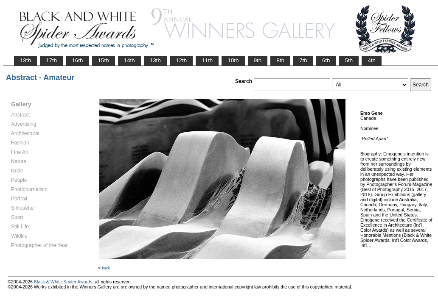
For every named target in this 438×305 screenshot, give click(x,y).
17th (51, 60)
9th (258, 60)
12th (181, 60)
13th (155, 60)
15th (103, 60)
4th (371, 60)
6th (326, 60)
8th (280, 60)
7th (303, 60)
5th (349, 60)
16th (77, 60)
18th (25, 60)
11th (207, 60)
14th (129, 60)
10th (233, 60)
